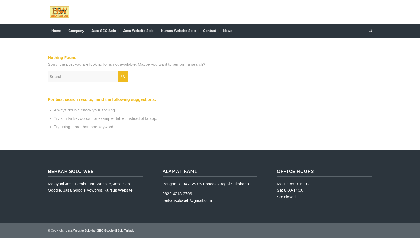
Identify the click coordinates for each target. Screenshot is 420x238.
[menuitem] (56, 31)
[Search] (368, 31)
